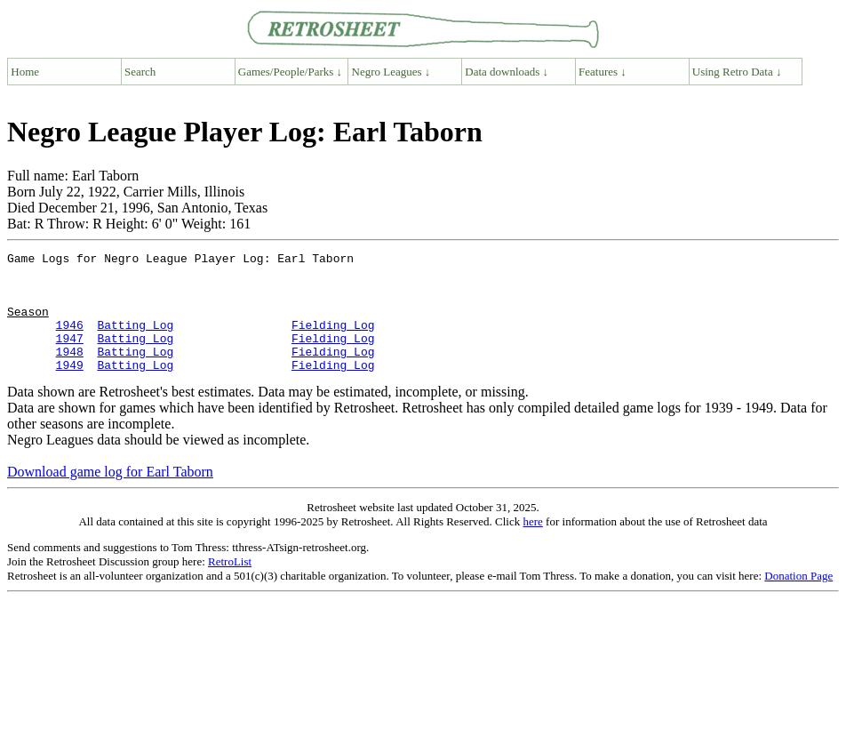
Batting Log (135, 340)
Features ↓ (603, 71)
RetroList (229, 585)
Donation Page (798, 599)
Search (140, 71)
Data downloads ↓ (506, 71)
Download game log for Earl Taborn (110, 495)
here (532, 545)
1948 (70, 372)
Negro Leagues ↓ (391, 71)
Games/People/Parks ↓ (290, 71)
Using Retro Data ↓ (737, 71)
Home (25, 71)
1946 (70, 340)
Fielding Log (333, 340)
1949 (70, 389)
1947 (70, 356)
